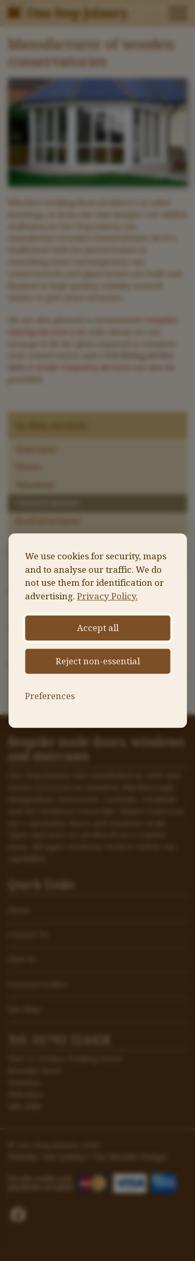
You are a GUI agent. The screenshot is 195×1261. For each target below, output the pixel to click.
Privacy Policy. (107, 596)
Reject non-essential (98, 661)
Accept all (98, 628)
